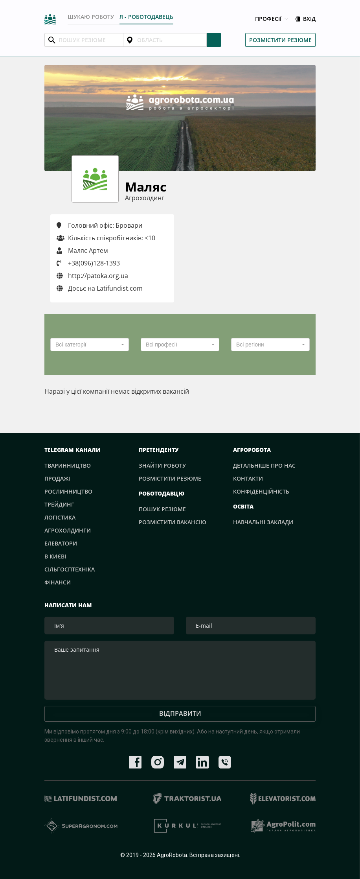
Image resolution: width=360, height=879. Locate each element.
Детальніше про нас (264, 465)
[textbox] (87, 344)
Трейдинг (59, 504)
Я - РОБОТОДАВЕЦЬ (146, 16)
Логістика (59, 517)
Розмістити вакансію (172, 522)
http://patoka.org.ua (92, 275)
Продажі (57, 478)
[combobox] (89, 344)
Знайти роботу (162, 465)
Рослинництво (68, 491)
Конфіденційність (261, 491)
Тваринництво (67, 465)
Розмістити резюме (280, 40)
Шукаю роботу (91, 16)
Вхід (305, 19)
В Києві (55, 556)
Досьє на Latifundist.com (100, 288)
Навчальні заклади (263, 522)
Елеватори (60, 543)
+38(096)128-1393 (94, 263)
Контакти (248, 478)
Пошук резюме (162, 509)
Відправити (180, 713)
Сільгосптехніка (69, 569)
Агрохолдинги (67, 530)
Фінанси (57, 582)
